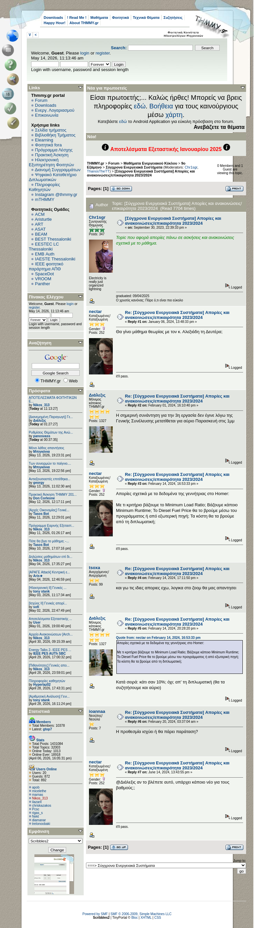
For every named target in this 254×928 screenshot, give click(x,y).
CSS (157, 917)
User (36, 622)
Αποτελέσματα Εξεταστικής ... (50, 619)
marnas (37, 794)
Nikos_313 (41, 405)
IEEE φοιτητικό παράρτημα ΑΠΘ (46, 266)
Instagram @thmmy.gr (56, 194)
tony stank (41, 591)
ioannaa (97, 711)
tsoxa (94, 567)
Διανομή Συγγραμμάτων (57, 169)
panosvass (41, 436)
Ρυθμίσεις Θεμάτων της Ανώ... (51, 432)
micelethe (39, 791)
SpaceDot (44, 273)
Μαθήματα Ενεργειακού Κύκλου (150, 163)
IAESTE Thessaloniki (55, 258)
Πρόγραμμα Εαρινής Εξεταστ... (51, 525)
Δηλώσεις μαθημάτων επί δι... (50, 557)
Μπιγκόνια (41, 451)
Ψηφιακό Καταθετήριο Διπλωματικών (52, 177)
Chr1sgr (191, 167)
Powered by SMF (95, 914)
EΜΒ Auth (45, 253)
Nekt (35, 816)
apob (35, 787)
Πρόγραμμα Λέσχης (54, 149)
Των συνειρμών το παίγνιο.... (50, 463)
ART (39, 224)
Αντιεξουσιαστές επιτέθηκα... (49, 479)
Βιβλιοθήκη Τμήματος (55, 135)
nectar (95, 311)
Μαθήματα (99, 17)
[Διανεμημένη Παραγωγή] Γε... (51, 417)
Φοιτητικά (120, 17)
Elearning (44, 139)
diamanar (39, 820)
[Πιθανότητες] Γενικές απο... (49, 665)
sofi (36, 607)
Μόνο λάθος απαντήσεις (46, 448)
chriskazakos (41, 805)
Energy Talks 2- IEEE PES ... (50, 650)
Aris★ (37, 576)
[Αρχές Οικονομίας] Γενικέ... (49, 510)
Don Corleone (44, 498)
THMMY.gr (95, 163)
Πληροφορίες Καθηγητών (44, 187)
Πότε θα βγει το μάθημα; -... (49, 541)
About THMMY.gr (84, 23)
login (84, 53)
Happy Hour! (54, 23)
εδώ (140, 106)
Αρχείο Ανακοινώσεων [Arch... (51, 634)
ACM (40, 214)
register (103, 53)
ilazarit (37, 802)
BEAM (41, 234)
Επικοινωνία (47, 115)
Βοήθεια (161, 106)
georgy (38, 482)
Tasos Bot (41, 514)
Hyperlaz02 (42, 684)
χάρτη (174, 114)
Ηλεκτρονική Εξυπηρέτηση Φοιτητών (51, 162)
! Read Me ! (77, 17)
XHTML (146, 917)
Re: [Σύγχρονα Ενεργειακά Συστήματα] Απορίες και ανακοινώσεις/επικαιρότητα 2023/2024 (177, 315)
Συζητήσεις (173, 17)
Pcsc (35, 809)
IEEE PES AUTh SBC (49, 653)
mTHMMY (45, 199)
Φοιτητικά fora (48, 144)
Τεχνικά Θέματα (146, 17)
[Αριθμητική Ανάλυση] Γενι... (49, 696)
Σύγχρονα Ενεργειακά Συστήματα (134, 167)
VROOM (43, 278)
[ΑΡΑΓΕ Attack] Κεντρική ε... (49, 572)
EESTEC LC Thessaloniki (44, 246)
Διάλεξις (39, 420)
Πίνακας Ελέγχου (46, 296)
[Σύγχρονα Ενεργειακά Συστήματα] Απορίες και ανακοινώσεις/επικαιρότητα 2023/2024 (141, 173)
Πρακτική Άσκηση (51, 154)
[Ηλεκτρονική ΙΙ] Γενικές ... (47, 588)
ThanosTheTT (98, 171)
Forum (41, 100)
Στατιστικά (39, 711)
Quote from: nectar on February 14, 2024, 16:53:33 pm (158, 637)
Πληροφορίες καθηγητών (47, 681)
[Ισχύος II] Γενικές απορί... (48, 603)
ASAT (40, 229)
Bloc (134, 917)
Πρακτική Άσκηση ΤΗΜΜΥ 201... (53, 494)
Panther (42, 283)
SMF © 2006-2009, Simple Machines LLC (141, 914)
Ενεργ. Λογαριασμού (54, 110)
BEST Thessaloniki (53, 239)
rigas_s (37, 813)
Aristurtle (43, 219)
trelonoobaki (41, 824)
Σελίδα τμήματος (50, 130)
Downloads (53, 17)
